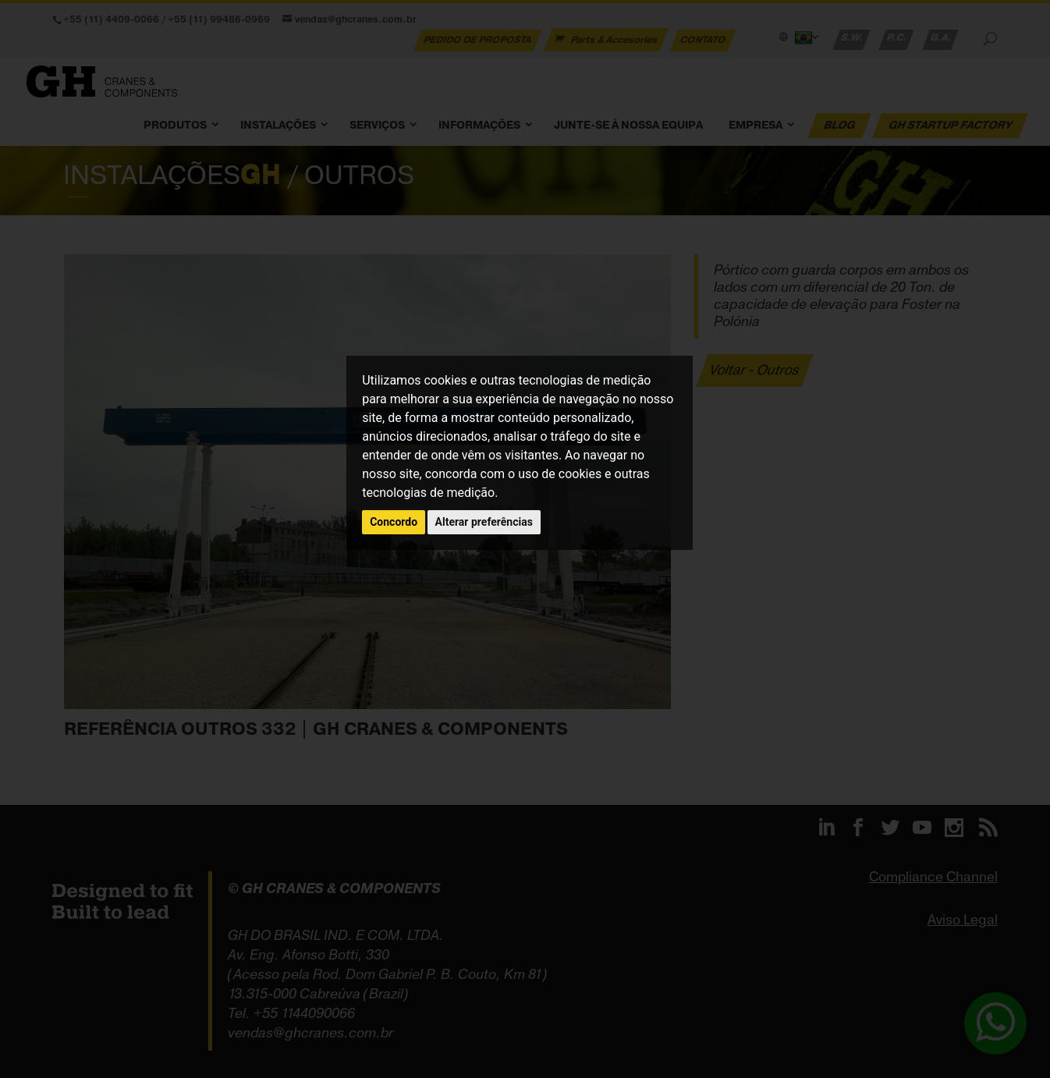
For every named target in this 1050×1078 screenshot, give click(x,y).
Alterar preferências (484, 522)
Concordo (393, 522)
